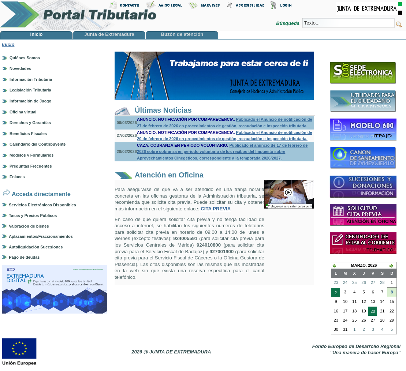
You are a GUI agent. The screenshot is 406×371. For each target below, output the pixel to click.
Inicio (8, 44)
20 (371, 312)
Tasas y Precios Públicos (33, 215)
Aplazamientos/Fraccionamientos (41, 236)
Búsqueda (288, 23)
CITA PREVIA (216, 208)
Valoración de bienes (29, 226)
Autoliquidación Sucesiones (36, 247)
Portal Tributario (78, 15)
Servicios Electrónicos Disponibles (42, 205)
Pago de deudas (24, 257)
